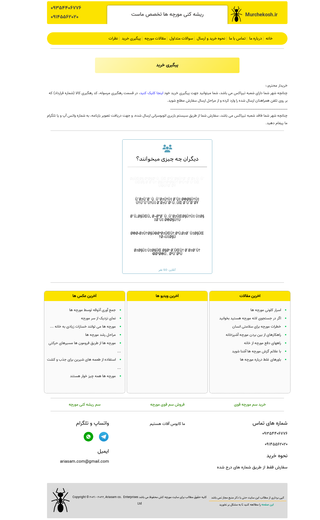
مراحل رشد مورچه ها (93, 334)
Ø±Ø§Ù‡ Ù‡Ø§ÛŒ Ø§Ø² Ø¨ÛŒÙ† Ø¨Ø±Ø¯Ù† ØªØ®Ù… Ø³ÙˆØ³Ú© (160, 248)
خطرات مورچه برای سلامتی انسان (249, 326)
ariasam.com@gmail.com (77, 460)
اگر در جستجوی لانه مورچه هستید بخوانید (243, 318)
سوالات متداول (174, 38)
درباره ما (248, 38)
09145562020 (57, 17)
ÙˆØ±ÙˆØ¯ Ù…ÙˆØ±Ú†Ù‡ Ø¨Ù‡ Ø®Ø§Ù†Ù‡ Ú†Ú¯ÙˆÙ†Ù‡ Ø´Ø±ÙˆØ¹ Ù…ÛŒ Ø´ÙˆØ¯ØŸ (160, 197)
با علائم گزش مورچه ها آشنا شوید (249, 351)
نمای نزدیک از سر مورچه (91, 318)
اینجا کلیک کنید (144, 93)
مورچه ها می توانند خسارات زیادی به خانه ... (75, 326)
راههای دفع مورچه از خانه (255, 342)
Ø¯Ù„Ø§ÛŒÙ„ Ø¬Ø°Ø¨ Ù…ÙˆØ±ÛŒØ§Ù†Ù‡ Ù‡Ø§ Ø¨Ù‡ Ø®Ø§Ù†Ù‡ (160, 214)
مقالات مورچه (147, 38)
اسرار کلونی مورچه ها (258, 309)
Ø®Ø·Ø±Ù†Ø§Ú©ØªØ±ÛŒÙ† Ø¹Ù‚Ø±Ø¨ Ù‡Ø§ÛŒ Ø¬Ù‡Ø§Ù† (160, 231)
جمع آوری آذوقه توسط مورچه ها (85, 309)
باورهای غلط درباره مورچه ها (253, 359)
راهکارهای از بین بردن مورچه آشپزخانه (246, 334)
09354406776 (59, 8)
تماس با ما (230, 38)
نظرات (106, 38)
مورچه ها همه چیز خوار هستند (85, 375)
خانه (261, 38)
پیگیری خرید (124, 38)
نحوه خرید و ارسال (204, 38)
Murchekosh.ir (254, 15)
